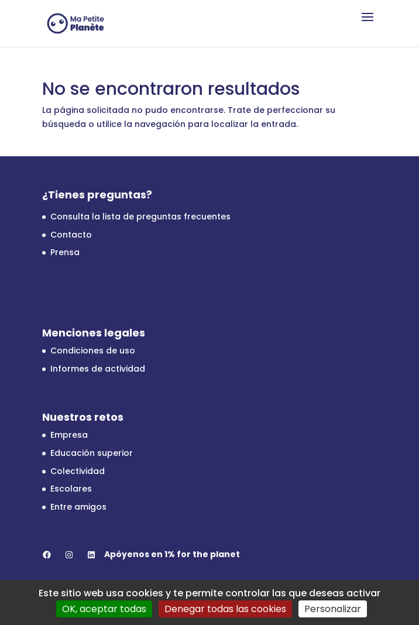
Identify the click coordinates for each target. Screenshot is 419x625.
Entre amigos (78, 507)
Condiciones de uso (92, 350)
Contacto (71, 235)
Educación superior (91, 453)
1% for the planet (202, 554)
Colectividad (77, 471)
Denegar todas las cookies (225, 609)
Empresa (69, 435)
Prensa (65, 252)
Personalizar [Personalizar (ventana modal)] (332, 609)
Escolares (71, 488)
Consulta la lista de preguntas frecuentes (140, 216)
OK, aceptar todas (104, 609)
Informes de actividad (97, 369)
